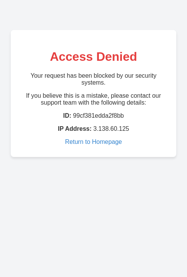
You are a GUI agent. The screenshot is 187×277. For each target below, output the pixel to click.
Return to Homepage (93, 141)
